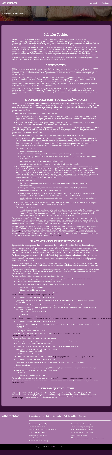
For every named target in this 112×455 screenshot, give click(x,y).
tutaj (77, 230)
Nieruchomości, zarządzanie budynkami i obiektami (87, 438)
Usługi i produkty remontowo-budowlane (42, 429)
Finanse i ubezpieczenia (79, 435)
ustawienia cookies (19, 382)
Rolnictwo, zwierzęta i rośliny (38, 441)
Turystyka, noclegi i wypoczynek (82, 432)
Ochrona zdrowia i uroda (37, 427)
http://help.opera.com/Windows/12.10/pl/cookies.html (73, 356)
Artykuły (94, 3)
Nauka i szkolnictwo (35, 438)
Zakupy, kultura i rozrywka (38, 435)
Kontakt (105, 3)
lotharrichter (9, 3)
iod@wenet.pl (17, 397)
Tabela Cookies (55, 235)
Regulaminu (91, 54)
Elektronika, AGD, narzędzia (38, 432)
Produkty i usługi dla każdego (38, 424)
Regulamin (57, 416)
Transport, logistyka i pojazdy (81, 424)
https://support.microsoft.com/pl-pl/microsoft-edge (72, 378)
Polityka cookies (70, 416)
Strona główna (6, 13)
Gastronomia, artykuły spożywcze (82, 427)
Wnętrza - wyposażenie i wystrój (82, 429)
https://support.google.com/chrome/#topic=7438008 (32, 294)
